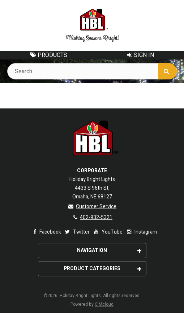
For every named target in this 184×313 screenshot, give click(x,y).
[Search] (167, 71)
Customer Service (92, 206)
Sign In (140, 55)
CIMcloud (104, 304)
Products (48, 55)
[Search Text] (92, 71)
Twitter (77, 232)
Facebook (45, 232)
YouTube (108, 232)
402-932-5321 (92, 217)
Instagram (141, 232)
